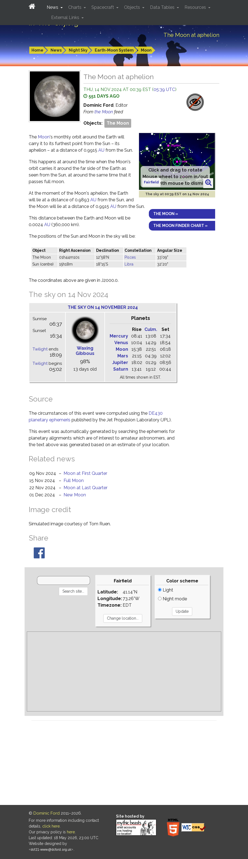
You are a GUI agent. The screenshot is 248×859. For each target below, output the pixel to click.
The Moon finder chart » (180, 225)
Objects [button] (132, 7)
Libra (129, 264)
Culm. (150, 329)
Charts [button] (75, 7)
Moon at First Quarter (85, 473)
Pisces (130, 257)
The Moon (118, 123)
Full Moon (74, 480)
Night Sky (78, 50)
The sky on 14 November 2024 (103, 307)
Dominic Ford (46, 813)
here (71, 832)
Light (165, 590)
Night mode (172, 598)
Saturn (120, 369)
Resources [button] (195, 7)
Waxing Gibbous (85, 351)
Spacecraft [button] (103, 7)
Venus (121, 342)
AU (101, 150)
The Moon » (165, 214)
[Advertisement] (124, 671)
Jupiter (120, 362)
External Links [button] (65, 17)
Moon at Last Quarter (85, 487)
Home (37, 50)
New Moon (75, 494)
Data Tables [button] (163, 7)
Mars (122, 355)
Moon (146, 50)
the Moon (104, 111)
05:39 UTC (164, 89)
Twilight (40, 349)
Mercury (119, 336)
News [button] (53, 7)
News (56, 50)
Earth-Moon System (114, 50)
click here (51, 826)
